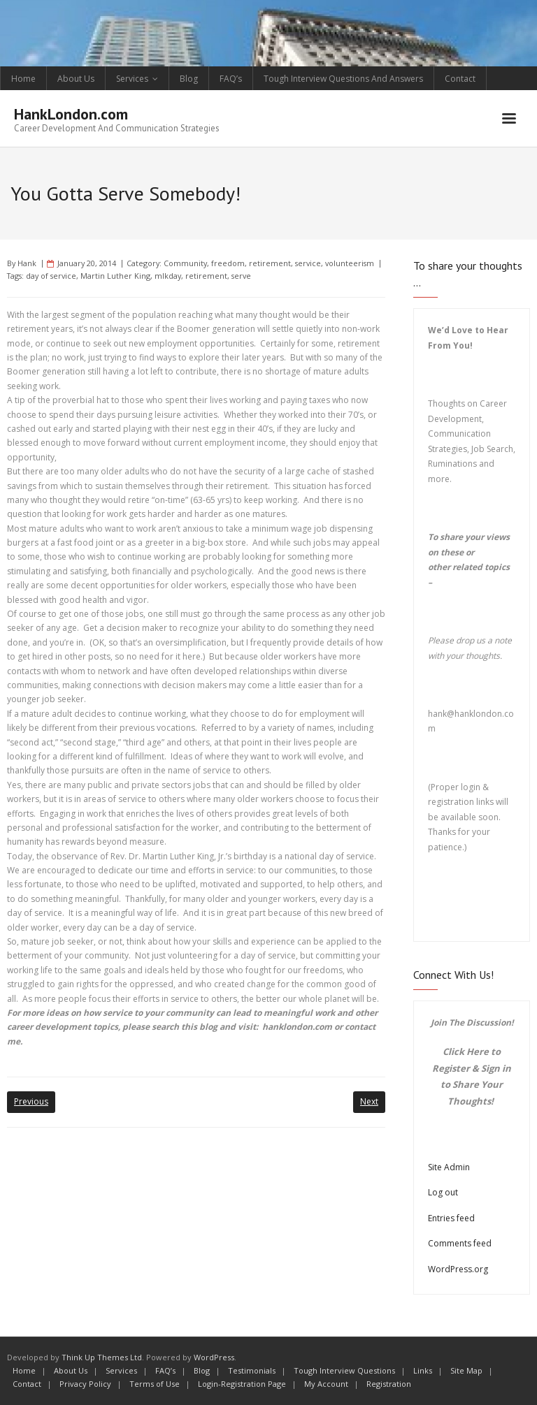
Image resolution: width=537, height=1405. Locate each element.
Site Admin (449, 1167)
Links (422, 1370)
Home (23, 79)
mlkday (168, 275)
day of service (51, 275)
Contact (460, 79)
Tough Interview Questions (344, 1370)
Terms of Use (154, 1383)
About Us (75, 79)
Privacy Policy (85, 1383)
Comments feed (460, 1243)
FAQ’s (231, 79)
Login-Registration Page (242, 1383)
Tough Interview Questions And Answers (343, 79)
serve (241, 275)
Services (132, 79)
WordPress (214, 1357)
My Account (326, 1383)
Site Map (466, 1370)
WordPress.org (458, 1269)
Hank (26, 263)
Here (477, 1051)
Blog (189, 79)
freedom (228, 263)
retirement (270, 263)
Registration (388, 1383)
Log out (443, 1192)
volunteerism (349, 263)
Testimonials (251, 1370)
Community (185, 263)
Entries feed (451, 1218)
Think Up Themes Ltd (102, 1357)
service (308, 263)
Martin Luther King (115, 275)
